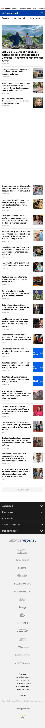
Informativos (22, 18)
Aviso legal (22, 674)
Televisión (5, 18)
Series (14, 18)
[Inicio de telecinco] (3, 13)
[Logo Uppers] (22, 623)
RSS (22, 692)
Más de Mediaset (22, 530)
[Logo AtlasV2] (22, 647)
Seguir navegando (22, 524)
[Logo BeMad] (22, 615)
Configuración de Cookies (22, 683)
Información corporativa (22, 677)
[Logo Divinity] (22, 576)
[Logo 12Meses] (22, 639)
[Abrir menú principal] (41, 13)
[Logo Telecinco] (22, 560)
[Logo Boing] (22, 599)
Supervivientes (35, 18)
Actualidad (22, 505)
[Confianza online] (22, 719)
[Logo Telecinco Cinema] (22, 631)
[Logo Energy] (22, 607)
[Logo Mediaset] (22, 542)
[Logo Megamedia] (23, 708)
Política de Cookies (22, 686)
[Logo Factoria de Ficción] (22, 591)
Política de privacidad (23, 680)
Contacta (22, 696)
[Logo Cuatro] (22, 568)
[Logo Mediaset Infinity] (22, 552)
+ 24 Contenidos (22, 490)
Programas (22, 512)
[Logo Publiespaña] (22, 655)
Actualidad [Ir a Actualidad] (12, 13)
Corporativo (22, 518)
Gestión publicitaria (22, 689)
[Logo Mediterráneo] (22, 663)
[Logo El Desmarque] (22, 584)
